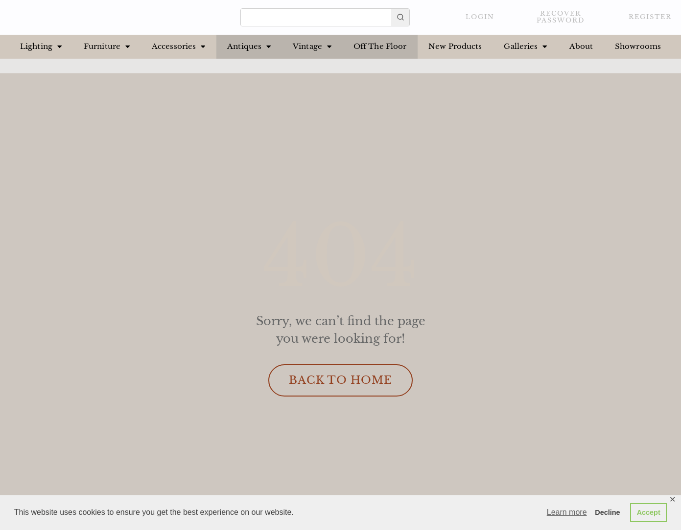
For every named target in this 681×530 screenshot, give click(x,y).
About (581, 46)
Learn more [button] (567, 512)
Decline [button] (607, 512)
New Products (455, 46)
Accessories (178, 46)
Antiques (249, 46)
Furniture (107, 46)
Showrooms (638, 46)
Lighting (41, 46)
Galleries (525, 46)
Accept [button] (648, 512)
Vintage (312, 46)
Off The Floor (379, 46)
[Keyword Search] (316, 14)
